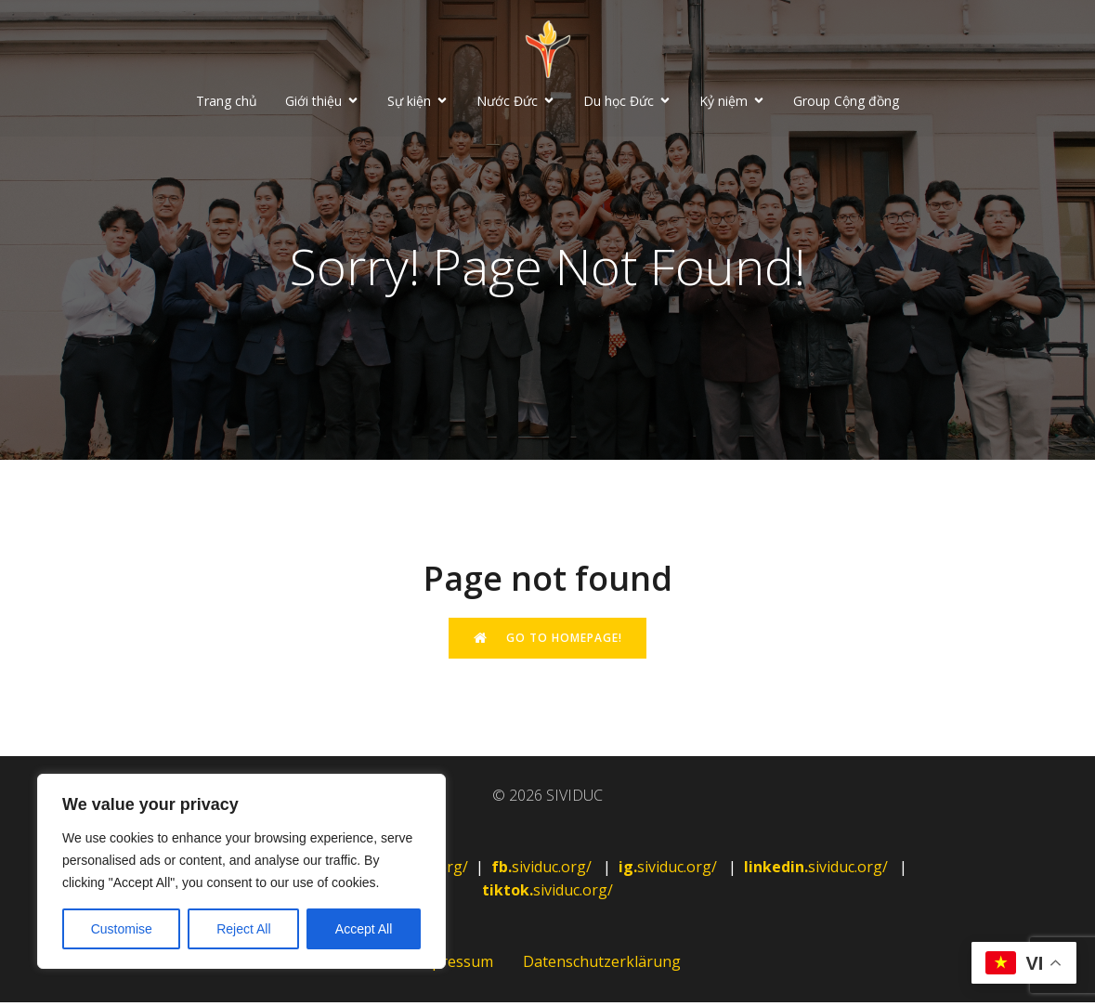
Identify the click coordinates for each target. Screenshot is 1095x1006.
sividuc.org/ (543, 870)
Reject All (243, 928)
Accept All (363, 928)
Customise (121, 928)
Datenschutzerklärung (602, 965)
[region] (241, 871)
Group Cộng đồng (846, 102)
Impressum (453, 965)
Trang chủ (226, 102)
